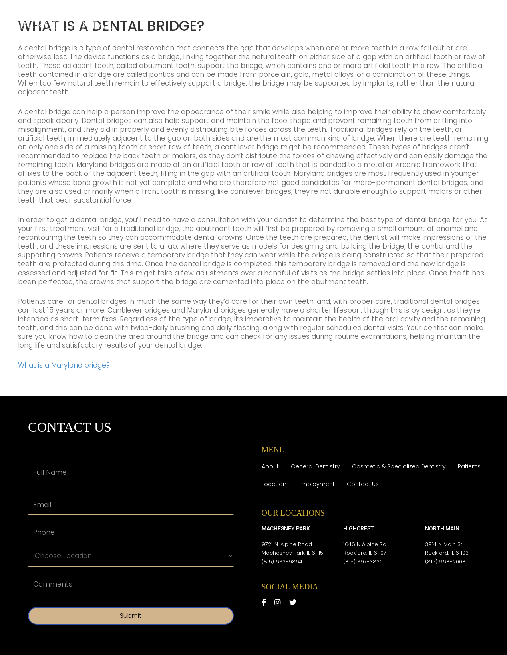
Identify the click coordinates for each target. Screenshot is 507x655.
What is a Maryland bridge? (64, 365)
